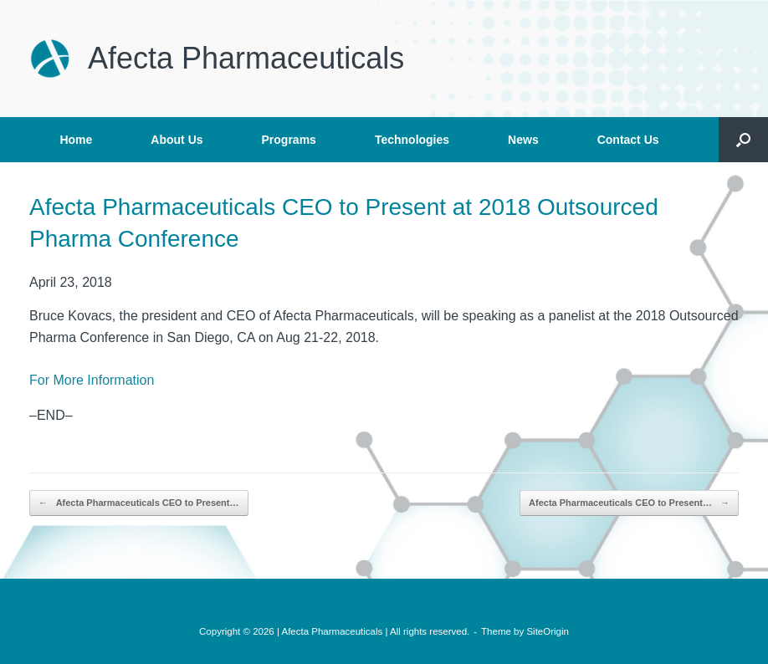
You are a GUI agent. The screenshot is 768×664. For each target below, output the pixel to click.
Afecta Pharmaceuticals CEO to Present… (138, 503)
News (523, 139)
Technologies (412, 139)
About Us (176, 139)
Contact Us (628, 139)
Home (75, 139)
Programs (289, 139)
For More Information (91, 380)
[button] (743, 139)
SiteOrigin (547, 631)
